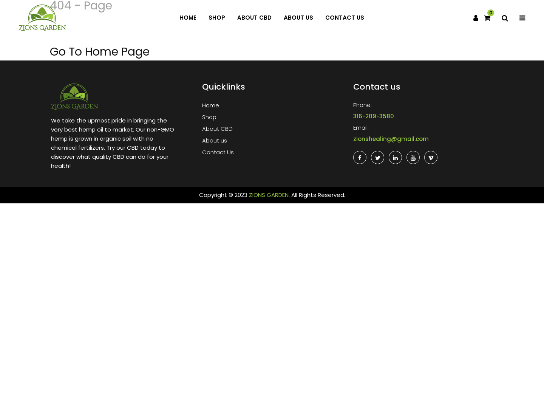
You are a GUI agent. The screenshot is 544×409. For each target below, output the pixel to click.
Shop (217, 18)
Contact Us (344, 18)
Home (187, 18)
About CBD (254, 18)
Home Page (117, 51)
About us (298, 18)
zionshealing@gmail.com (391, 139)
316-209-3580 (373, 116)
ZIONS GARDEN (269, 195)
